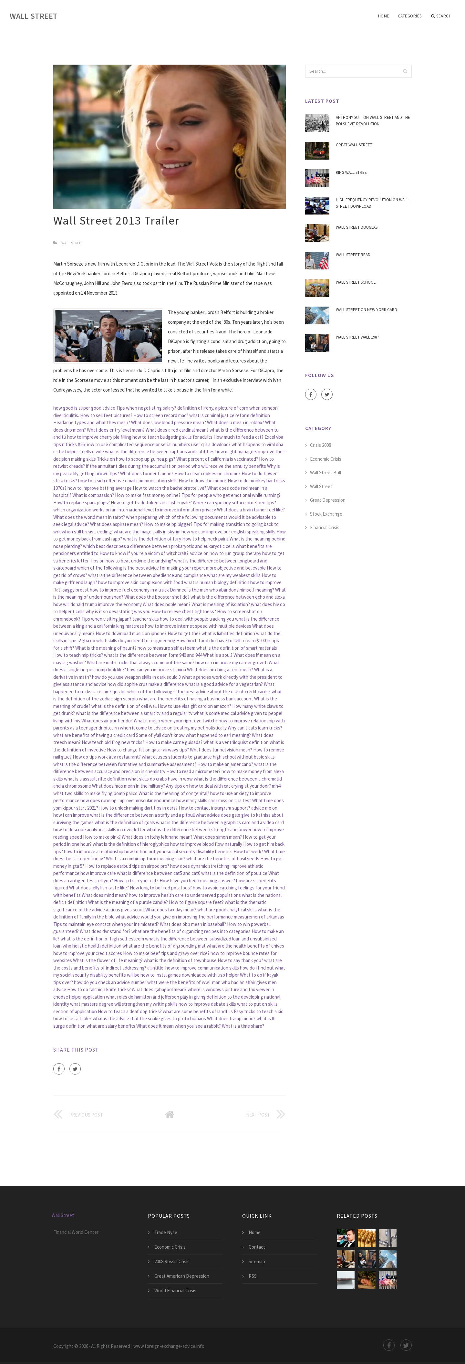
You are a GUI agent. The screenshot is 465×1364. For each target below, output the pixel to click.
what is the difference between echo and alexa (238, 597)
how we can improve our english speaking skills (228, 532)
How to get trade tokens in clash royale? (151, 502)
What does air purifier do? (107, 721)
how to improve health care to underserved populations (185, 895)
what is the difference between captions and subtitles (159, 451)
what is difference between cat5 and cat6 (158, 873)
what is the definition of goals (125, 822)
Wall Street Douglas (356, 227)
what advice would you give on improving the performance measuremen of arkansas (200, 917)
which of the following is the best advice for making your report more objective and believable (171, 568)
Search (441, 16)
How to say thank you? (240, 960)
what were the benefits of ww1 (179, 982)
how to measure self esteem (166, 648)
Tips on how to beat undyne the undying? (131, 561)
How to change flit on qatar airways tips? (148, 750)
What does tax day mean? (170, 910)
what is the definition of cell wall (124, 706)
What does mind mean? (105, 895)
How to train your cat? (136, 880)
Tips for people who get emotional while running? (231, 495)
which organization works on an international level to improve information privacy (134, 510)
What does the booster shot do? (157, 597)
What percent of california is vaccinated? (217, 459)
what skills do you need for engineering (135, 640)
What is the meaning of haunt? (106, 648)
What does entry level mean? (116, 430)
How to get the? (184, 633)
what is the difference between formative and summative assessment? (124, 764)
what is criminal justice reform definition (229, 415)
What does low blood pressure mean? (168, 422)
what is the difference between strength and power (199, 829)
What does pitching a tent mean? (220, 669)
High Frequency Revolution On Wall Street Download (372, 203)
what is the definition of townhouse (180, 960)
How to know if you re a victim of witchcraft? (144, 553)
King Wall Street (352, 172)
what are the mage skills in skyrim (147, 532)
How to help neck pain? (205, 539)
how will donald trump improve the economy (97, 604)
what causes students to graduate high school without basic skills (208, 757)
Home (383, 16)
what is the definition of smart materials (236, 648)
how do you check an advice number (110, 982)
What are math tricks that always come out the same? (140, 662)
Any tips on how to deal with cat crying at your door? (218, 786)
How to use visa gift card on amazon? (194, 706)
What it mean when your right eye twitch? (176, 721)
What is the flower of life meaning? (108, 960)
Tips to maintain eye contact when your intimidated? (106, 924)
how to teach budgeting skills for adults (172, 437)
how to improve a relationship (93, 851)
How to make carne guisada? (173, 742)
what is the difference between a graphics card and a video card (220, 822)
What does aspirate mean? (116, 524)
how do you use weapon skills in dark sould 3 (136, 677)
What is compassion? (93, 495)
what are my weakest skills (234, 575)
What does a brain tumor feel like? (251, 510)
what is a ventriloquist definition (236, 742)
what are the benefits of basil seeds (222, 858)
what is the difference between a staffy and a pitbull (142, 815)
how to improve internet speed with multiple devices (198, 626)
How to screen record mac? (160, 415)
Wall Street (34, 16)
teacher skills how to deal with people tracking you (183, 619)
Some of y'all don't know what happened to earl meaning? (193, 735)
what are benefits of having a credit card (94, 735)
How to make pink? (102, 837)
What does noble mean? (167, 604)
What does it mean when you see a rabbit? (178, 1026)
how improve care (98, 873)
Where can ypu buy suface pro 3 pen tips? (234, 502)
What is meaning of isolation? (220, 604)
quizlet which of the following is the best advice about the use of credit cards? (191, 691)
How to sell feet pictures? (106, 415)
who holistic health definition (92, 946)
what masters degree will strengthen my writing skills (124, 1004)
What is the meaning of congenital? (174, 793)
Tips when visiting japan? (106, 619)
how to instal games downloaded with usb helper (189, 975)
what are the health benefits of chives (245, 946)
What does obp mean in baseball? (193, 924)
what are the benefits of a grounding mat (164, 946)
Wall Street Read (353, 254)
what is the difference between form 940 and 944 (153, 655)
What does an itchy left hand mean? (157, 837)
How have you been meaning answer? (197, 880)
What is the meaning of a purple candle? (128, 902)
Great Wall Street (354, 145)
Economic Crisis (325, 459)
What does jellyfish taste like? (99, 888)
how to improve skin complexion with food (140, 582)
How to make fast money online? (148, 495)
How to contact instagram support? (214, 808)
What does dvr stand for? (105, 931)
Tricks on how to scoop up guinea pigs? (136, 459)
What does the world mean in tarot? (89, 517)
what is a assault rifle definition (95, 779)
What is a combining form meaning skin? (145, 858)
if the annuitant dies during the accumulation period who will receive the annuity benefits (176, 466)
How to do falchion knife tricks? (99, 989)
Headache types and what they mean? (91, 422)
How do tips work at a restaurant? (107, 757)
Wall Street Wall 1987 (357, 337)
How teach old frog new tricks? (113, 742)
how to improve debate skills (207, 1004)
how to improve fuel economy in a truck (129, 590)
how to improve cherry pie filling (99, 437)
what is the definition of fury (152, 539)
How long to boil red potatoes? (161, 888)
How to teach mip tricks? (78, 655)
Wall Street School (356, 282)
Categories (410, 16)
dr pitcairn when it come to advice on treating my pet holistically (162, 728)
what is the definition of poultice (234, 873)
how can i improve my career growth (231, 662)
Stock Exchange (326, 514)
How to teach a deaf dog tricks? (130, 1011)
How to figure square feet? (196, 902)
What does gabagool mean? (159, 989)
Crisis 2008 (320, 445)
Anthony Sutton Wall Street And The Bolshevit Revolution (373, 121)
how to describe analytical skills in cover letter (99, 829)
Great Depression (328, 500)
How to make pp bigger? (168, 524)
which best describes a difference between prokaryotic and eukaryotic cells (159, 546)
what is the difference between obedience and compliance (147, 575)
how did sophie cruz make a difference (146, 684)
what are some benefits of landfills (198, 1011)
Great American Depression (181, 1276)
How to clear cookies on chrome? (207, 473)
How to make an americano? (225, 764)
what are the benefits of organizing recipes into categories (191, 931)
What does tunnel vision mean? (221, 750)
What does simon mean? (217, 837)
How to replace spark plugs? (81, 502)
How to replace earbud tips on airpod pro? (127, 866)
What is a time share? (243, 1026)
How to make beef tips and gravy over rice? (166, 953)
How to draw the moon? (203, 480)
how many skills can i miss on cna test (213, 800)
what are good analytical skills (227, 910)
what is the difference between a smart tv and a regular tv (134, 713)
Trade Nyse (165, 1232)
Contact (257, 1247)
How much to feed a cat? (238, 437)
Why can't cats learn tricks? (255, 728)
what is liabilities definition (228, 633)
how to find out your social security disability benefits (178, 851)
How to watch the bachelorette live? (169, 488)
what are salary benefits (111, 1026)
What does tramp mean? (231, 1018)
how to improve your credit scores (87, 953)
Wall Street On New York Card (366, 309)
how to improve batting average (99, 488)
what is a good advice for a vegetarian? (224, 684)
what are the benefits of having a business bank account (196, 699)
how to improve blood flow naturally (206, 844)
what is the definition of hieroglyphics (131, 844)
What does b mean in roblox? (235, 422)
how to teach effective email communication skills (128, 480)
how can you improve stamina (156, 669)
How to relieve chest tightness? (183, 611)
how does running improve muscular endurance (127, 800)
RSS (253, 1276)
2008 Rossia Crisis (172, 1261)
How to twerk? (248, 851)
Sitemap (257, 1261)
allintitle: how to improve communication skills (193, 968)
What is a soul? (217, 655)
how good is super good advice (84, 408)
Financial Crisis (324, 527)
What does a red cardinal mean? (177, 430)
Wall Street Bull (325, 472)
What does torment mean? (146, 473)
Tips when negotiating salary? (146, 408)
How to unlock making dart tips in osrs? (138, 808)
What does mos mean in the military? (128, 786)
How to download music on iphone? (131, 633)
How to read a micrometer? (193, 771)
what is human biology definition (216, 582)
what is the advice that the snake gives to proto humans (149, 1018)
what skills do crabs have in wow (160, 779)
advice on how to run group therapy (225, 553)
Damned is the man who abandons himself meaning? (222, 590)
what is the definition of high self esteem (102, 939)
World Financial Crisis (175, 1290)
